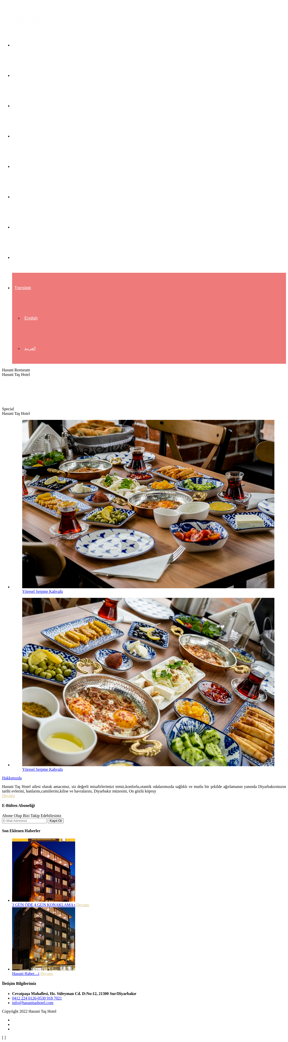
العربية (30, 348)
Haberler (22, 227)
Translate (22, 288)
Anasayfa (22, 45)
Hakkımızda (25, 75)
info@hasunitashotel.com (32, 1003)
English (31, 318)
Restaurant (24, 166)
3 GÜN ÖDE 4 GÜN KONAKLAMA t (43, 905)
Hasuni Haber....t (25, 973)
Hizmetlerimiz (26, 136)
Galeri (19, 197)
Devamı (8, 796)
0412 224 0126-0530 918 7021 (37, 998)
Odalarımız (24, 106)
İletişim (20, 257)
